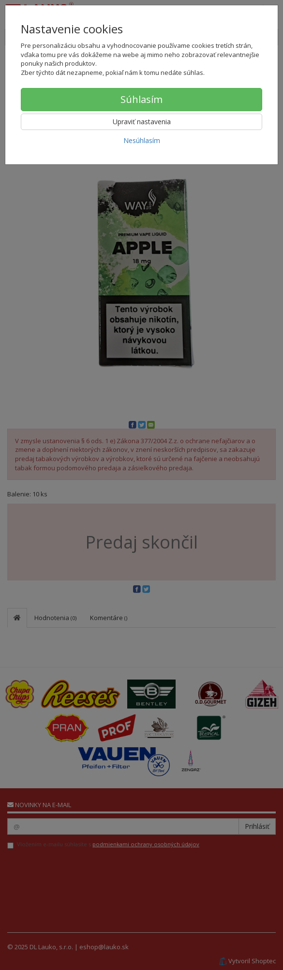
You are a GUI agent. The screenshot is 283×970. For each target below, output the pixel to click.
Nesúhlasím (141, 140)
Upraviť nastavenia (142, 121)
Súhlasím (141, 99)
